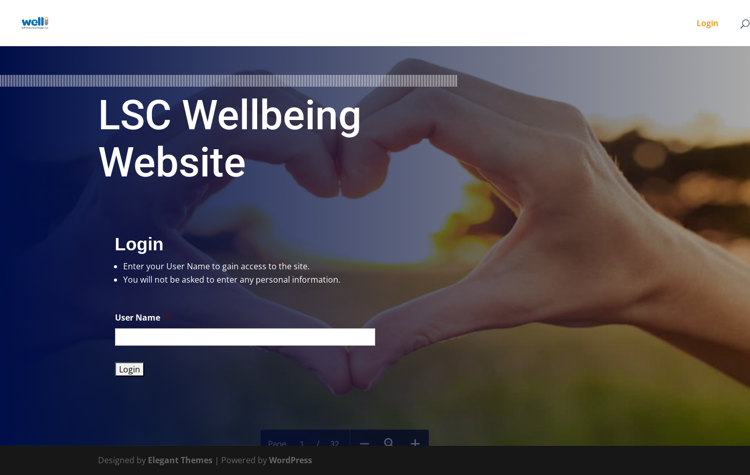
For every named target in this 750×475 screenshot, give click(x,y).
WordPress (290, 460)
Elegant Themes (180, 460)
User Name (142, 317)
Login (707, 24)
